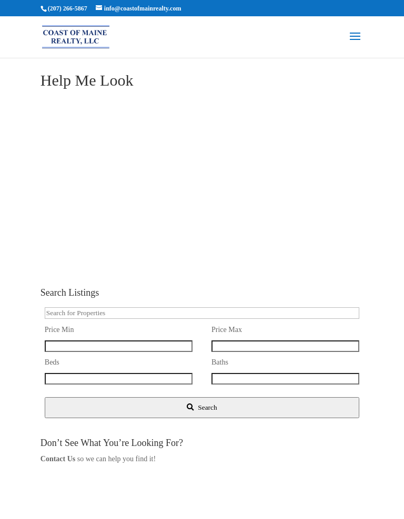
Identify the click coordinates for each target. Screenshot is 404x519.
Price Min (59, 330)
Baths (219, 362)
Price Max (226, 330)
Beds (52, 362)
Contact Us (58, 459)
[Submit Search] (202, 407)
